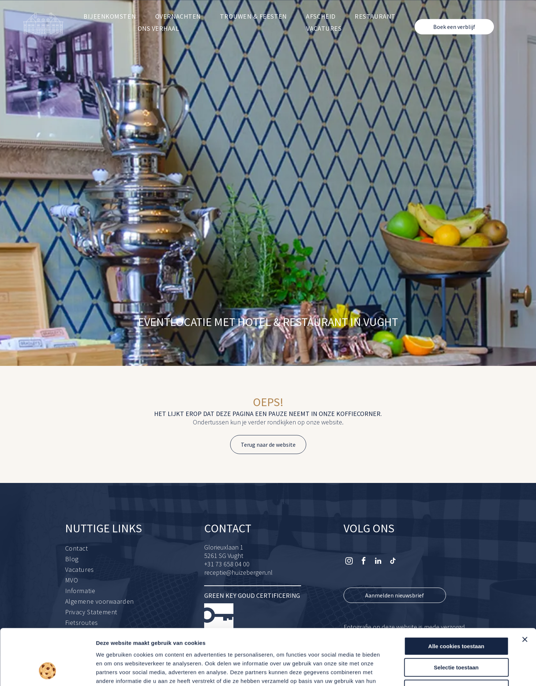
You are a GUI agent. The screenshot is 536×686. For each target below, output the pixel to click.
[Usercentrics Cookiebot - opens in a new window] (47, 671)
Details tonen (395, 671)
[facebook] (363, 561)
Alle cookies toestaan (456, 596)
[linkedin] (378, 561)
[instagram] (349, 561)
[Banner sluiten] (524, 589)
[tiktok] (392, 561)
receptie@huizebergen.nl (238, 572)
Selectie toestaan (456, 618)
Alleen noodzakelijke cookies (456, 639)
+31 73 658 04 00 (227, 564)
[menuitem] (109, 16)
